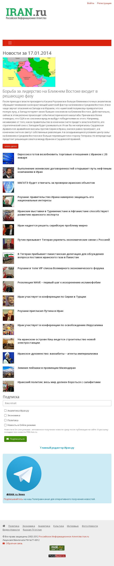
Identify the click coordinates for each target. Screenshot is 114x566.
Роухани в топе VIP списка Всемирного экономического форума (61, 268)
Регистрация (104, 3)
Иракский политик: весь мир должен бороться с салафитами (59, 382)
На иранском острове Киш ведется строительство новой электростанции (56, 341)
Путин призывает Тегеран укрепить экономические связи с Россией (64, 239)
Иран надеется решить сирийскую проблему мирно (53, 225)
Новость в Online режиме (20, 425)
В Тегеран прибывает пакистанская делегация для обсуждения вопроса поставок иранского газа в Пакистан (61, 255)
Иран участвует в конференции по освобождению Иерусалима (60, 325)
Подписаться (15, 438)
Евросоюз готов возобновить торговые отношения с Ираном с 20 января (62, 155)
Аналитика (44, 526)
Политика (11, 420)
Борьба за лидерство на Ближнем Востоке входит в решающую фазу (50, 93)
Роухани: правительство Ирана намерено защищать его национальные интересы (56, 198)
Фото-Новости (90, 526)
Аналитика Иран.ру (16, 410)
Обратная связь (13, 543)
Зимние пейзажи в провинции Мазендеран (47, 367)
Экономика (12, 415)
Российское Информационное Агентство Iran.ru (64, 536)
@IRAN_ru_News (15, 494)
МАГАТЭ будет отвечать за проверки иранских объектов (56, 182)
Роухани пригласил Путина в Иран (40, 311)
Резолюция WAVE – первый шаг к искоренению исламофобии (59, 282)
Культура (58, 526)
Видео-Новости (11, 529)
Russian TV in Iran (32, 529)
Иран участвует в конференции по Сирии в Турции (52, 296)
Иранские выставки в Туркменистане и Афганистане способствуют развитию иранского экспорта (63, 212)
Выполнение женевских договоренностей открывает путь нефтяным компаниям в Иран (64, 170)
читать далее (10, 146)
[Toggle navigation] (10, 43)
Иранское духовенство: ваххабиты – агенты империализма (58, 353)
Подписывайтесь (13, 499)
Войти (90, 3)
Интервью (73, 526)
